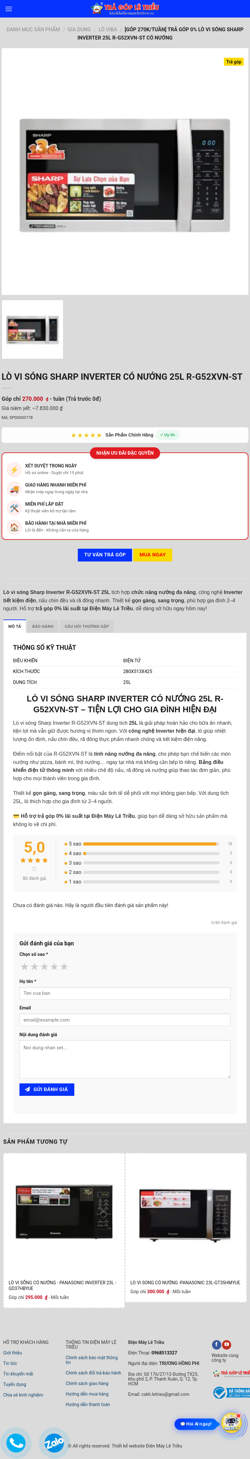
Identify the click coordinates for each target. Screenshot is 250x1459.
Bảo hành (43, 626)
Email (25, 1008)
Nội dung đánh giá (38, 1034)
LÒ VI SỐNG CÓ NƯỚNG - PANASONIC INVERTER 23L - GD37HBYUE (62, 1285)
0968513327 (164, 1352)
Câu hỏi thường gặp (87, 626)
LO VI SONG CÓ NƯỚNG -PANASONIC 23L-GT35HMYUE (185, 1282)
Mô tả (14, 626)
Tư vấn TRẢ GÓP (105, 555)
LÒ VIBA (108, 29)
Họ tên (27, 981)
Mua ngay (153, 555)
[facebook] (216, 1345)
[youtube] (226, 1345)
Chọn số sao (33, 954)
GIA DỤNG (79, 29)
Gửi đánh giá (46, 1089)
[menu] (8, 9)
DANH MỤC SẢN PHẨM (33, 29)
